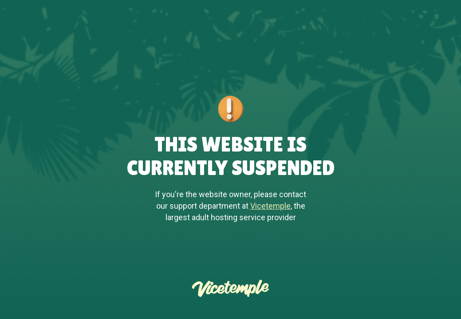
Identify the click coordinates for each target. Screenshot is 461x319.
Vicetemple (270, 205)
